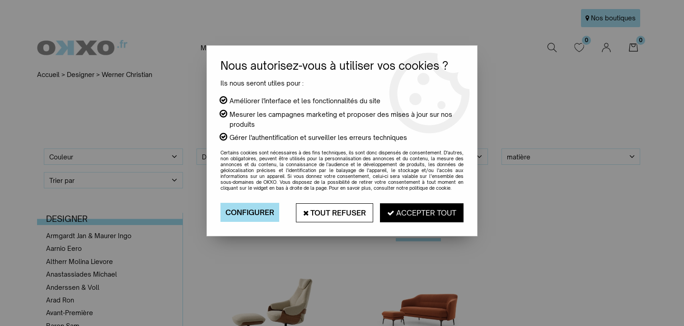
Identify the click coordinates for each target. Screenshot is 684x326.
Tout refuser (334, 212)
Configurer (249, 212)
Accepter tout (421, 212)
